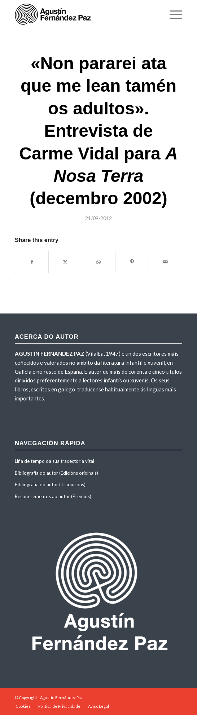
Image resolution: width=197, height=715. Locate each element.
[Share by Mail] (165, 262)
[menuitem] (172, 14)
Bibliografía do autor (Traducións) (50, 484)
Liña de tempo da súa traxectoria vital (54, 461)
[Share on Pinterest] (131, 262)
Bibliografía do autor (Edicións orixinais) (56, 473)
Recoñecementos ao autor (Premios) (53, 496)
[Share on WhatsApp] (98, 262)
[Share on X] (65, 262)
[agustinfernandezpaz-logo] (82, 14)
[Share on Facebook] (31, 262)
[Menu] (172, 14)
